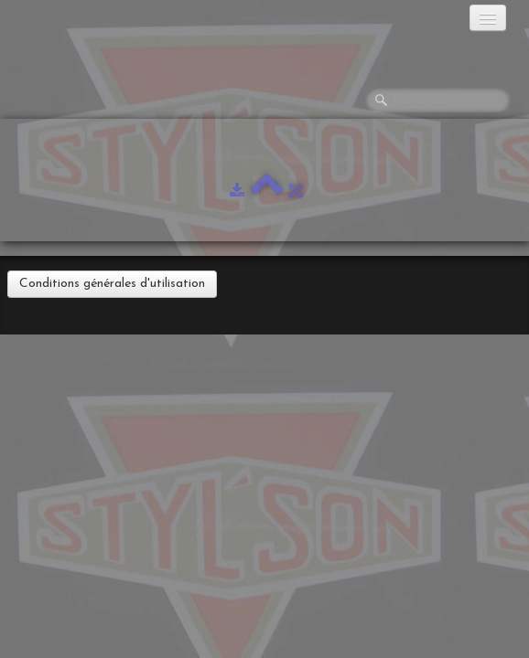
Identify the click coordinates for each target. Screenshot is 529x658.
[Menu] (488, 18)
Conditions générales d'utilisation (112, 284)
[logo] (87, 23)
